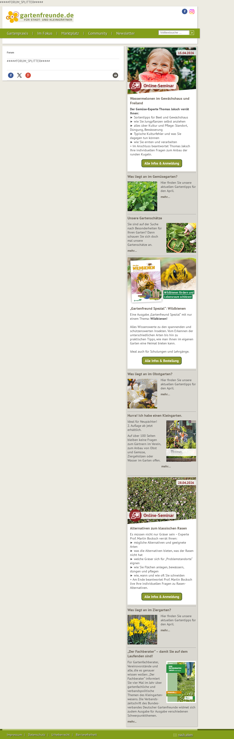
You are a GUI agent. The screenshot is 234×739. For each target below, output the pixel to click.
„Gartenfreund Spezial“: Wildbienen (158, 308)
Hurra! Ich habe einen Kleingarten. (155, 415)
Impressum (14, 735)
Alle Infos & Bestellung (162, 360)
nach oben (185, 735)
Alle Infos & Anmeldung (161, 163)
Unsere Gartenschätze (145, 218)
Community (97, 33)
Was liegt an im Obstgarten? (150, 374)
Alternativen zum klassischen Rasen (158, 528)
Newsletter (125, 33)
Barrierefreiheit (86, 735)
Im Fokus (44, 33)
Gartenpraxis (17, 33)
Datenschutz (36, 735)
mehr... (132, 721)
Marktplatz (70, 33)
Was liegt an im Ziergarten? (149, 610)
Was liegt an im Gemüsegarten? (152, 176)
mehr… (165, 197)
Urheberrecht (60, 735)
